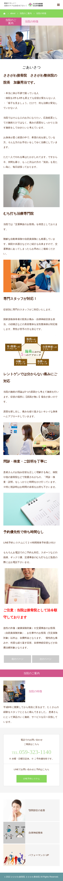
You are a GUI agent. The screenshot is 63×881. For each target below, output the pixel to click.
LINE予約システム (31, 779)
